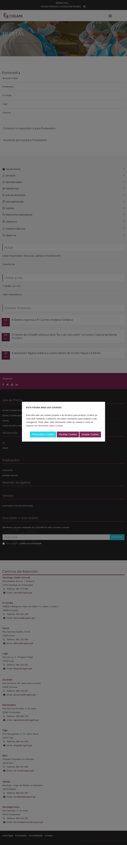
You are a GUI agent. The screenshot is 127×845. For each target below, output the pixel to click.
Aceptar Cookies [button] (90, 434)
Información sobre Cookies (50, 425)
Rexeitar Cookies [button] (68, 434)
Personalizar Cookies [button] (43, 434)
